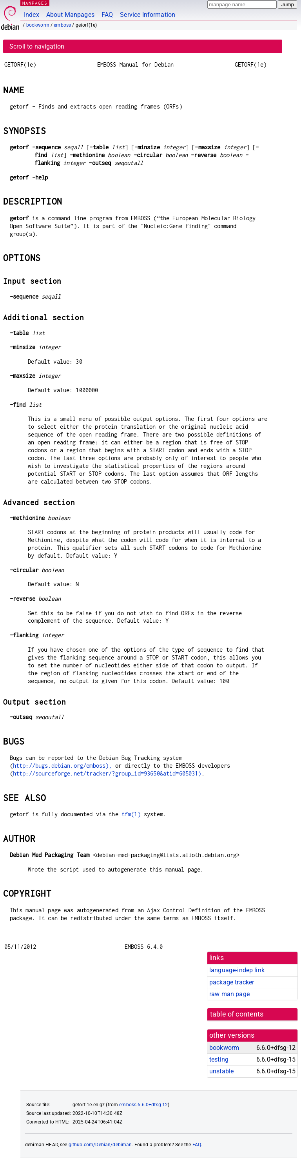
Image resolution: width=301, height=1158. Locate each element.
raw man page (229, 994)
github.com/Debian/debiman (100, 1144)
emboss (62, 25)
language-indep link (237, 970)
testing (218, 1059)
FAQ (107, 14)
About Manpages (70, 14)
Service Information (147, 14)
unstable (221, 1071)
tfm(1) (131, 814)
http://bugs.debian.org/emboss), (62, 765)
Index (31, 14)
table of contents (237, 1014)
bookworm (37, 25)
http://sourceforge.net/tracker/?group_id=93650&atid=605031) (107, 773)
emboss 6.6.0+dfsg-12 (143, 1104)
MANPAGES (34, 2)
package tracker (231, 982)
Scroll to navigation (36, 46)
